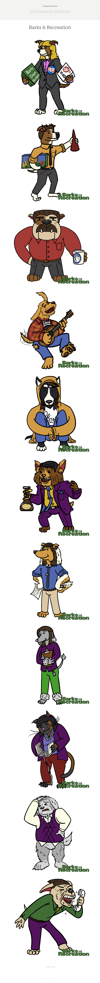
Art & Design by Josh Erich (50, 11)
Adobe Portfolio (52, 977)
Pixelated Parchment (50, 6)
